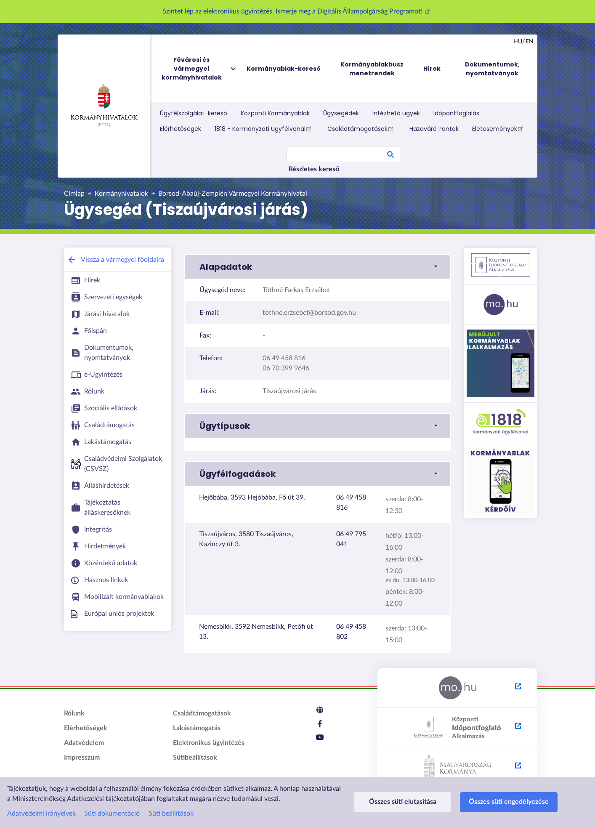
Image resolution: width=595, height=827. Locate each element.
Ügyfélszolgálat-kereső (193, 113)
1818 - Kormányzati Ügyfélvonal (264, 128)
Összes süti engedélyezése (509, 801)
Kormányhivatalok (103, 102)
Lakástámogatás (196, 728)
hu (517, 42)
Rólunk (74, 713)
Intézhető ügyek (396, 113)
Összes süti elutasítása (402, 801)
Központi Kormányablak (275, 113)
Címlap (74, 193)
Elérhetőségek (180, 129)
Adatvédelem (84, 742)
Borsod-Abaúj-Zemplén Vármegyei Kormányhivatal (232, 193)
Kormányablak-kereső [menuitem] (284, 68)
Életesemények (499, 128)
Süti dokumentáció (112, 813)
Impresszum (82, 757)
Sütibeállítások (195, 757)
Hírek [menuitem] (432, 68)
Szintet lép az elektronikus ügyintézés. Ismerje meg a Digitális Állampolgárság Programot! (297, 11)
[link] (317, 267)
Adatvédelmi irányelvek (41, 813)
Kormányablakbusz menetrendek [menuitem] (372, 68)
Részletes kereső (314, 169)
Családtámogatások (361, 128)
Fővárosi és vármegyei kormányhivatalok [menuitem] (199, 69)
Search (390, 156)
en (530, 42)
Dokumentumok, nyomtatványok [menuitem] (492, 68)
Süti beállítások (171, 813)
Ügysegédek (341, 113)
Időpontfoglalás (456, 113)
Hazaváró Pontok (434, 129)
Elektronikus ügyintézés (208, 742)
